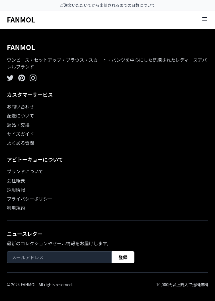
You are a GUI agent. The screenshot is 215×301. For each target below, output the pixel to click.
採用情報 (16, 189)
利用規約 (16, 207)
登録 (123, 257)
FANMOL (21, 19)
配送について (20, 115)
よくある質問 (20, 142)
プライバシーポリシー (29, 198)
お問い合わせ (20, 106)
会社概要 (16, 180)
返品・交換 (18, 124)
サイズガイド (20, 133)
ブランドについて (25, 171)
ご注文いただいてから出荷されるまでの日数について (107, 5)
